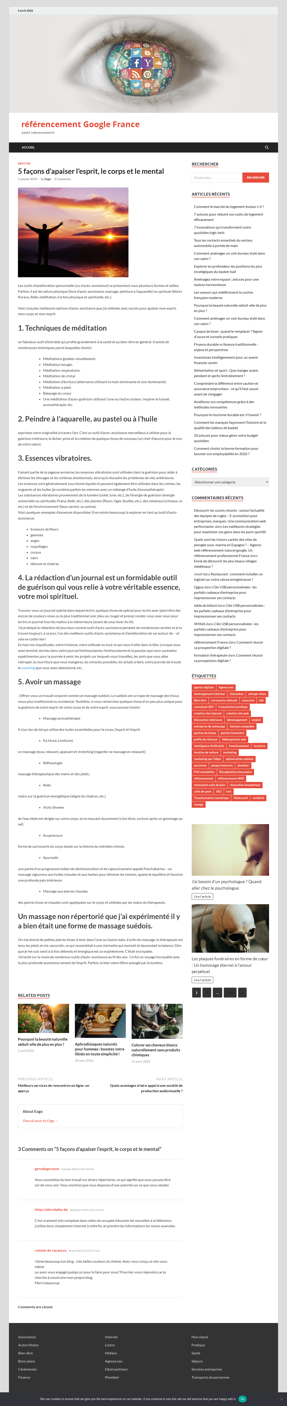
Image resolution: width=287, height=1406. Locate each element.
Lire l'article (202, 896)
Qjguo (199, 587)
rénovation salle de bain (209, 785)
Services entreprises (206, 1369)
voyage (198, 804)
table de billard (205, 605)
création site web (237, 713)
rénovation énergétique (245, 785)
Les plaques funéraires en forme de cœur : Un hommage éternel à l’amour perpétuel (230, 965)
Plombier (112, 1377)
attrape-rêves (257, 694)
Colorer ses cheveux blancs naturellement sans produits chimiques (156, 1050)
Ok (242, 1399)
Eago (48, 179)
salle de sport (202, 791)
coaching (28, 668)
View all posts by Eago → (41, 1120)
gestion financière (232, 733)
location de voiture (206, 752)
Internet (111, 1337)
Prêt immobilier (204, 772)
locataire (259, 746)
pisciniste (200, 765)
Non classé (199, 1337)
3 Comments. (63, 179)
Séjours (197, 1361)
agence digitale (204, 687)
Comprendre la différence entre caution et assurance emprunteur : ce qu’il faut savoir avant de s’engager (226, 388)
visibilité (258, 798)
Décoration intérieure (208, 720)
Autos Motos (28, 1345)
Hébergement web (234, 739)
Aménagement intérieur (209, 694)
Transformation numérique (211, 798)
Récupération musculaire (235, 772)
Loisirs (110, 1345)
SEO (219, 791)
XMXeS (199, 624)
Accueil (28, 147)
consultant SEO (204, 707)
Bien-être (24, 163)
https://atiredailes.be (51, 1209)
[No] (281, 1399)
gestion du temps (205, 733)
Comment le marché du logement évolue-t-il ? (229, 206)
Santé (195, 1353)
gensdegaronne (47, 1168)
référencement (203, 778)
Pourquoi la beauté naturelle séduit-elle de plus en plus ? (42, 1041)
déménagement (237, 720)
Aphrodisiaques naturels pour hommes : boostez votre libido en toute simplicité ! (99, 1049)
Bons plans (26, 1361)
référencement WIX (231, 778)
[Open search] (266, 147)
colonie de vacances (51, 1250)
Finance (24, 1377)
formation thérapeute (210, 655)
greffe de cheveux (205, 739)
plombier (243, 765)
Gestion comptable (242, 726)
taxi (228, 791)
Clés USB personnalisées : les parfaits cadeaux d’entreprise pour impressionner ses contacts (225, 592)
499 (230, 992)
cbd (261, 700)
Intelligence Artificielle (209, 746)
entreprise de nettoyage (209, 726)
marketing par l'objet (207, 759)
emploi (256, 720)
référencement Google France (80, 124)
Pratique (198, 1345)
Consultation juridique (233, 707)
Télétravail (240, 798)
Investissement (239, 746)
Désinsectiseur (116, 1369)
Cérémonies (27, 1369)
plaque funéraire (222, 765)
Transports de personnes (210, 1377)
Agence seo (226, 687)
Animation (237, 694)
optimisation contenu (239, 759)
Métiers (111, 1353)
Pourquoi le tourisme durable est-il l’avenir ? (227, 415)
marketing (230, 752)
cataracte (248, 700)
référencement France (211, 642)
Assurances (27, 1337)
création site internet (208, 713)
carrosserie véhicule (224, 700)
